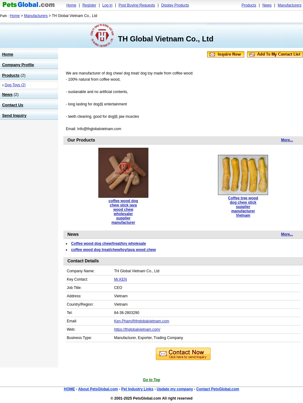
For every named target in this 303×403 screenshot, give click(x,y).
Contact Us (12, 105)
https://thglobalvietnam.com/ (137, 329)
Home (71, 5)
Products (248, 5)
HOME (69, 389)
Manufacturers (289, 5)
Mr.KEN (120, 279)
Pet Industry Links (137, 389)
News (266, 5)
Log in (107, 5)
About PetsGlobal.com (98, 389)
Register (89, 5)
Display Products (175, 5)
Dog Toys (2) (15, 85)
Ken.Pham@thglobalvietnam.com (141, 321)
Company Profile (18, 64)
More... (287, 140)
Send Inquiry (14, 115)
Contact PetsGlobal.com (217, 389)
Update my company (175, 389)
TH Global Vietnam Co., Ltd (166, 39)
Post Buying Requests (136, 5)
